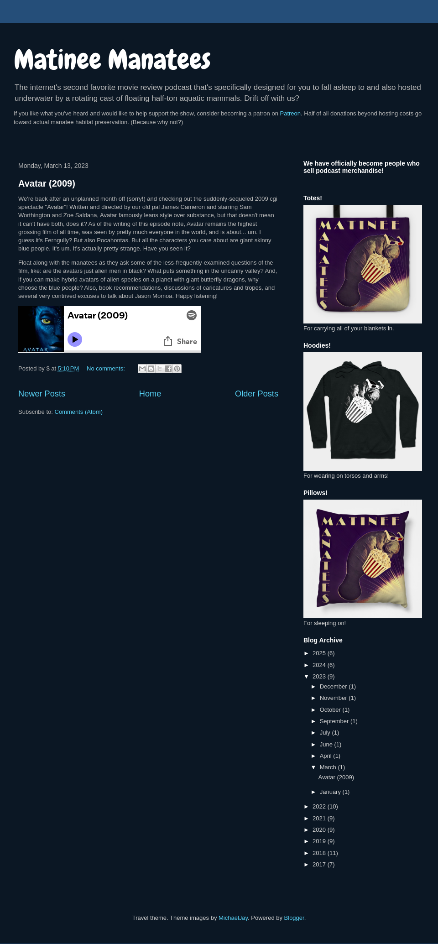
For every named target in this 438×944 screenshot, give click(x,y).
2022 (320, 806)
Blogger (294, 917)
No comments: (106, 368)
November (334, 697)
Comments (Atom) (79, 411)
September (335, 721)
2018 (320, 853)
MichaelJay (233, 917)
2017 (320, 864)
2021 (320, 818)
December (334, 686)
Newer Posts (41, 393)
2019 (320, 841)
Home (150, 393)
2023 (320, 676)
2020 (320, 829)
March (329, 767)
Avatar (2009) (46, 183)
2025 (320, 653)
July (326, 732)
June (327, 744)
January (331, 791)
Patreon (290, 113)
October (331, 709)
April (327, 755)
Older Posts (256, 393)
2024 (320, 665)
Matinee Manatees (112, 59)
